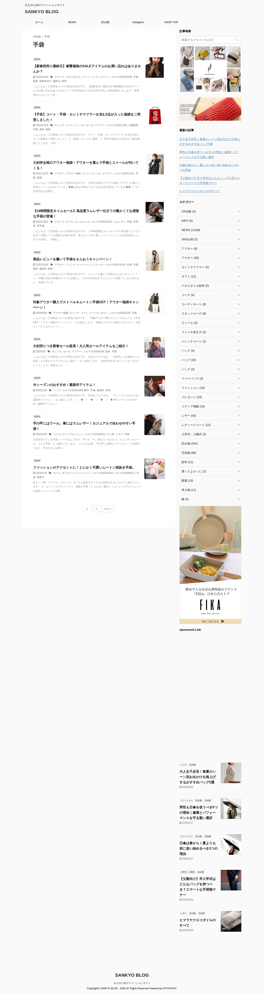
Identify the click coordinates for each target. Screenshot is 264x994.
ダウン (104, 312)
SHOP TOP (171, 22)
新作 (35, 268)
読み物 (105, 22)
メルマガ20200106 (93, 351)
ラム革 (110, 434)
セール (89, 125)
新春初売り (45, 81)
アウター (59, 173)
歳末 (41, 129)
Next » (108, 509)
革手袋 (40, 225)
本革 (135, 221)
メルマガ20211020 (115, 264)
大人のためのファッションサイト (132, 983)
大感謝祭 (133, 125)
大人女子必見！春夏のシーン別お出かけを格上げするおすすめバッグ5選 (209, 141)
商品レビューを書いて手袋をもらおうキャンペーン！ (72, 259)
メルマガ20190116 (102, 473)
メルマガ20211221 (123, 173)
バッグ (94, 76)
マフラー (100, 125)
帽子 (86, 390)
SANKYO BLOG (42, 11)
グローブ (59, 76)
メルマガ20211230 (116, 125)
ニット (79, 434)
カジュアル (68, 434)
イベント (71, 264)
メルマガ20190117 (124, 473)
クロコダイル (73, 76)
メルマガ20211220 (101, 221)
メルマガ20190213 (95, 434)
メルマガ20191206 (72, 390)
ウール (57, 434)
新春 (35, 81)
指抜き (40, 477)
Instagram (138, 22)
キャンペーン (84, 264)
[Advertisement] (210, 696)
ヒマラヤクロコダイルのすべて (199, 191)
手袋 (135, 76)
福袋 (48, 129)
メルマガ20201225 (120, 312)
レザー (119, 434)
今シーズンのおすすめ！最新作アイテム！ (64, 385)
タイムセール (82, 221)
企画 (129, 264)
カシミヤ (59, 125)
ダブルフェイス (70, 473)
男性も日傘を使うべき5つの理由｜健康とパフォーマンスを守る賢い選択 (209, 154)
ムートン (105, 76)
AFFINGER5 (169, 988)
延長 (107, 351)
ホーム (39, 22)
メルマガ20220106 (121, 76)
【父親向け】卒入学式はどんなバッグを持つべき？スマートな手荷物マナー (209, 180)
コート (86, 76)
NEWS (72, 22)
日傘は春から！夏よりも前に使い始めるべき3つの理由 (209, 167)
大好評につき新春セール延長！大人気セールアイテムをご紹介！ (81, 346)
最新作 (43, 268)
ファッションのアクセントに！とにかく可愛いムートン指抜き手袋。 (84, 467)
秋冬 (50, 268)
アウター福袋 (73, 173)
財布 (64, 81)
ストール (80, 125)
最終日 (56, 81)
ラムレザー (119, 221)
